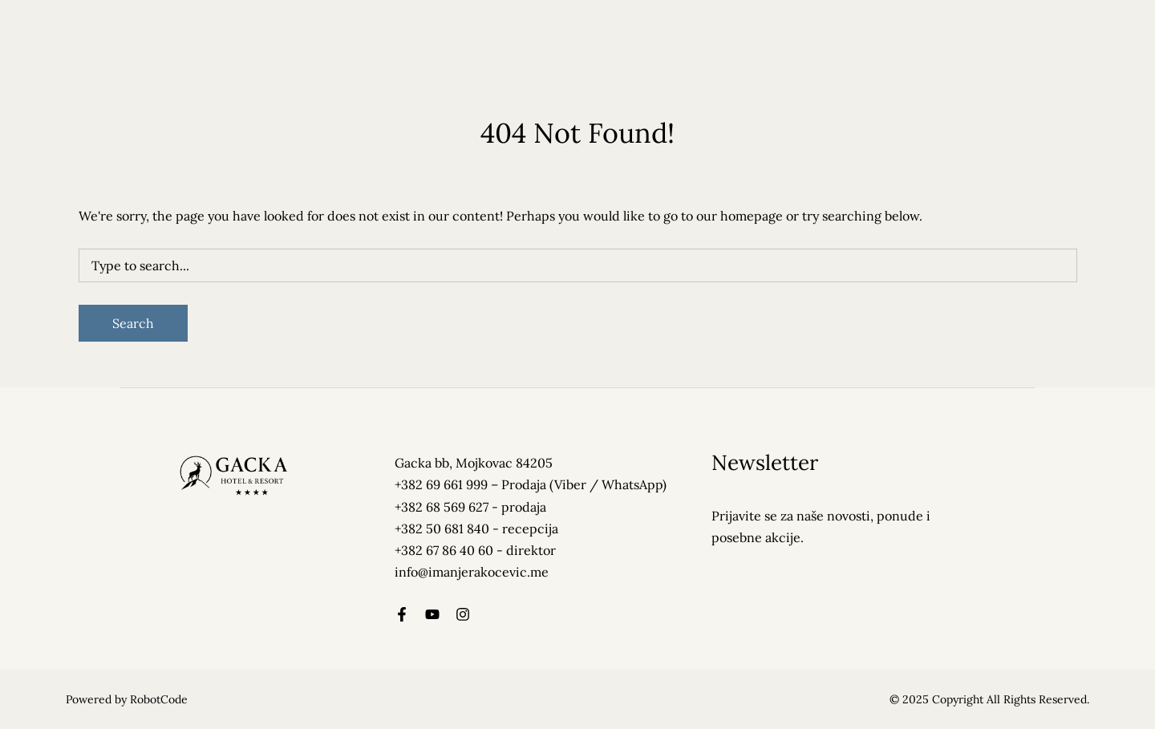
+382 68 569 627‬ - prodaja (470, 507)
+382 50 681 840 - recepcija (476, 528)
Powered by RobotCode (127, 699)
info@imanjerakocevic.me (472, 572)
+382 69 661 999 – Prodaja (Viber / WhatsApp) (531, 484)
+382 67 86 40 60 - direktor (475, 550)
